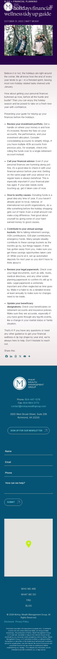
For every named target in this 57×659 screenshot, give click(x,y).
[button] (28, 544)
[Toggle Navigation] (52, 6)
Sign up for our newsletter (26, 430)
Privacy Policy (22, 621)
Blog (28, 605)
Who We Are (28, 588)
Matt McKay (32, 21)
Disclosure (9, 621)
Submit (11, 502)
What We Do (28, 594)
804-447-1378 (32, 399)
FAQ (28, 600)
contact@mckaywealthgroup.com (28, 406)
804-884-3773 (31, 402)
